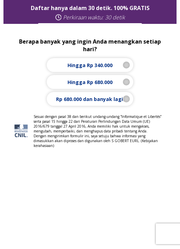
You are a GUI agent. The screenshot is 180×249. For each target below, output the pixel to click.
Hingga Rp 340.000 (90, 65)
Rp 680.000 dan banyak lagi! (90, 99)
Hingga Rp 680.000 (90, 82)
